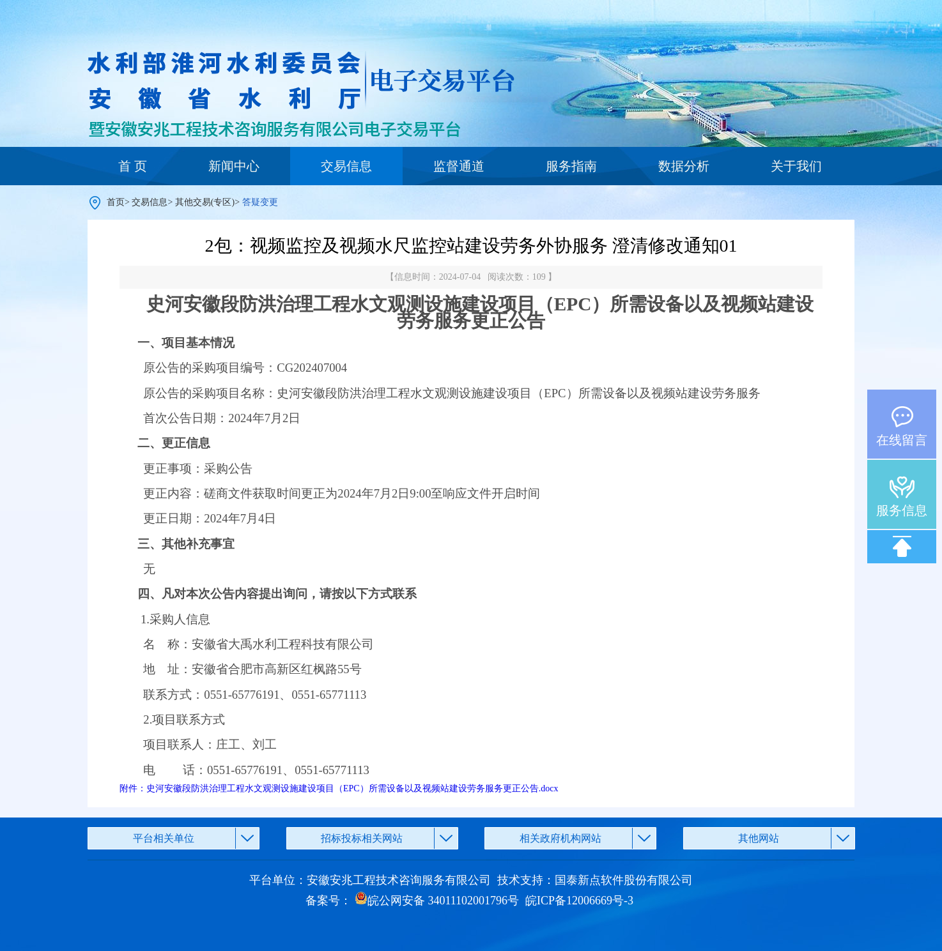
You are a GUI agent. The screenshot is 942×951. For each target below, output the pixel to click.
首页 (116, 202)
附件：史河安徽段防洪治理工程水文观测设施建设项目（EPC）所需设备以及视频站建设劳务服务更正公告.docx (339, 788)
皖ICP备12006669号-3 (579, 900)
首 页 (132, 166)
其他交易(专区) (205, 202)
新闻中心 (233, 166)
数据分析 (683, 166)
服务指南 (571, 166)
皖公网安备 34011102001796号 (437, 900)
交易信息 (346, 166)
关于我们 (796, 166)
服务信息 (901, 510)
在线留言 (901, 440)
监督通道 (458, 166)
